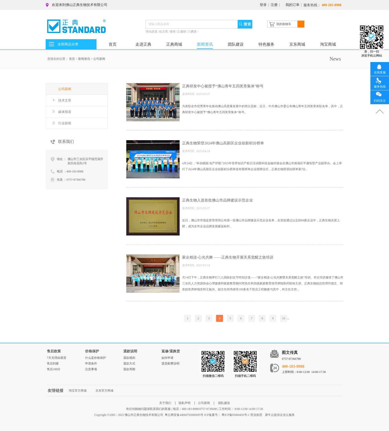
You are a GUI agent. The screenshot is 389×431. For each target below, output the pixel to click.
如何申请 (167, 358)
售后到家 (53, 363)
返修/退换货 (171, 351)
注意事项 (91, 369)
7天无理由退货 (56, 358)
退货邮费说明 (170, 363)
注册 (274, 5)
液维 (173, 31)
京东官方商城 (104, 390)
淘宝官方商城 (78, 390)
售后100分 (53, 369)
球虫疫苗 (152, 31)
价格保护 (92, 351)
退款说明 (130, 351)
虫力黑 (164, 31)
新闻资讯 (84, 59)
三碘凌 (192, 31)
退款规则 (129, 358)
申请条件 (91, 363)
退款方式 (129, 363)
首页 (113, 44)
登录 (263, 5)
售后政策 (54, 351)
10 (283, 318)
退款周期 (129, 369)
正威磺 (182, 31)
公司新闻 (99, 59)
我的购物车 (283, 24)
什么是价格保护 (95, 358)
